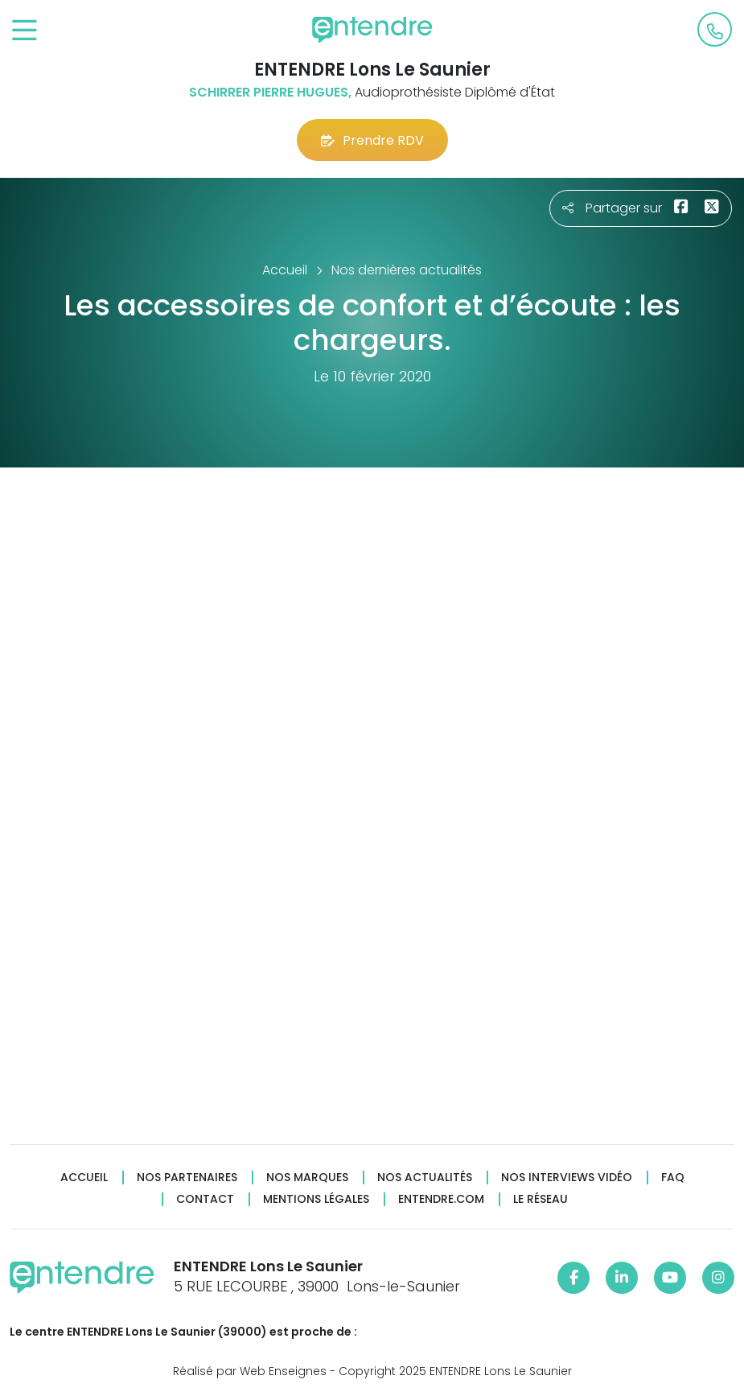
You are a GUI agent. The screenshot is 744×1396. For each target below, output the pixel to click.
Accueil (84, 1177)
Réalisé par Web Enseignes (250, 1371)
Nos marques (307, 1177)
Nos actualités (424, 1177)
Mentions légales (316, 1199)
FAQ (672, 1177)
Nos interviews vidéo (566, 1177)
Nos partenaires (187, 1177)
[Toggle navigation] (24, 31)
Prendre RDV (372, 140)
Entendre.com (441, 1199)
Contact (205, 1199)
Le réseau (540, 1199)
